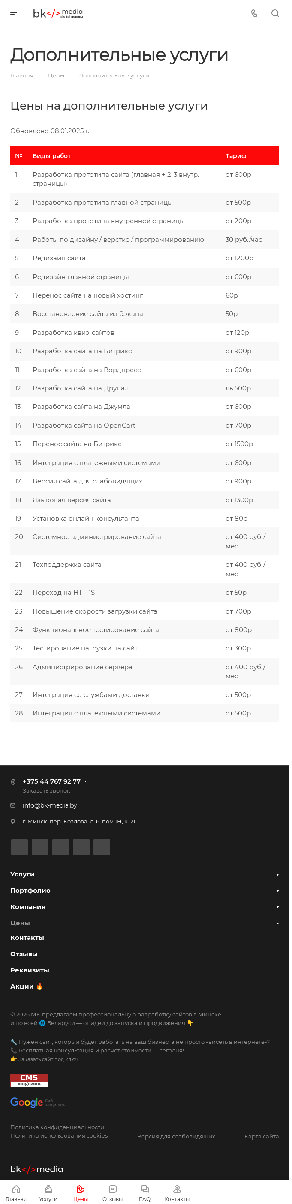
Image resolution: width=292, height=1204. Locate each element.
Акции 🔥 (27, 986)
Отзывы (24, 954)
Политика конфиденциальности (57, 1127)
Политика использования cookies (59, 1135)
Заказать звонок (46, 790)
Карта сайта (261, 1136)
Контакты (27, 937)
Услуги (22, 874)
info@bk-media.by (50, 805)
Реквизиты (29, 970)
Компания (27, 907)
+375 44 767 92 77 (52, 781)
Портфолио (30, 890)
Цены (20, 923)
